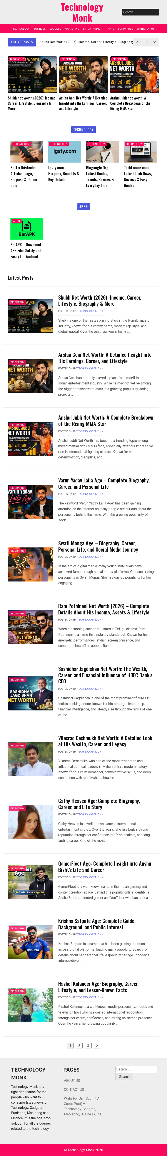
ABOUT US (72, 1081)
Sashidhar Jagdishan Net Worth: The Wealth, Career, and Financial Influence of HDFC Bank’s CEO (105, 675)
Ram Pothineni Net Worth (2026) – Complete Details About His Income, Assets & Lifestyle (103, 609)
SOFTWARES (125, 28)
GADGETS (55, 28)
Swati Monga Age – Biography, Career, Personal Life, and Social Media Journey (98, 546)
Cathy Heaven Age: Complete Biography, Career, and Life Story (99, 804)
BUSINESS (39, 28)
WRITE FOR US (145, 28)
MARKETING (72, 28)
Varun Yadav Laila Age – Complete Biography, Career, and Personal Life (104, 483)
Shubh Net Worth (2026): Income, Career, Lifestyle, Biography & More (94, 42)
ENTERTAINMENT (93, 28)
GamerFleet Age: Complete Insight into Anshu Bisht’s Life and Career (104, 866)
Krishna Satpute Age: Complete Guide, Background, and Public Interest (96, 924)
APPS (111, 28)
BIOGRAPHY (17, 59)
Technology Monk (90, 311)
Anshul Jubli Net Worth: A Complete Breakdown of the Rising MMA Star (105, 420)
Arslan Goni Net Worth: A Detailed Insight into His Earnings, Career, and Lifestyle (105, 357)
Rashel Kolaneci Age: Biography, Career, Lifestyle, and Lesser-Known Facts (98, 986)
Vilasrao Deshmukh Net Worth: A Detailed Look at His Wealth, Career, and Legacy (105, 741)
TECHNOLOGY (21, 28)
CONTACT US (74, 1089)
